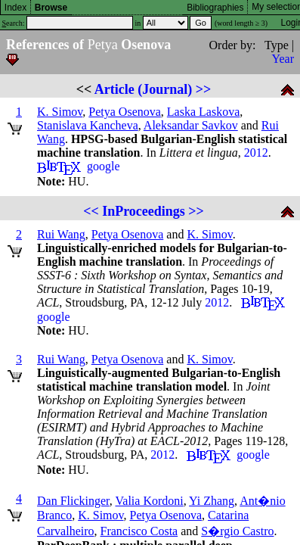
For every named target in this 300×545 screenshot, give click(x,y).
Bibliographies (215, 7)
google (103, 166)
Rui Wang (61, 234)
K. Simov (59, 111)
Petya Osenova (124, 111)
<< (91, 211)
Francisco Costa (139, 531)
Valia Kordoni (150, 500)
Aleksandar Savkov (191, 125)
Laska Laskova (203, 111)
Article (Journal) (143, 89)
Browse (51, 7)
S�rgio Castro (237, 531)
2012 (256, 152)
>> (204, 89)
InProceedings (143, 211)
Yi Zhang (211, 500)
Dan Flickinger (73, 500)
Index (15, 7)
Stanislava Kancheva (87, 125)
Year (283, 58)
